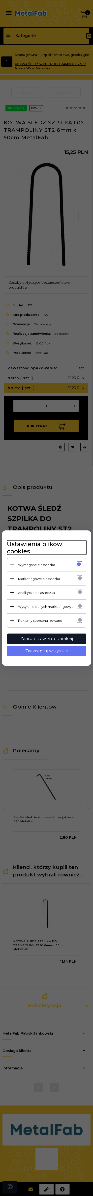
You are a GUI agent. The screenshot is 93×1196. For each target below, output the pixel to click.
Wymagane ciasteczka (36, 565)
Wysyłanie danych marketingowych (46, 606)
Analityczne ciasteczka (36, 592)
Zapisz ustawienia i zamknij (46, 638)
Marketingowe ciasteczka (39, 578)
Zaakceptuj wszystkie (46, 650)
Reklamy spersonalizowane (40, 620)
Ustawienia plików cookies (34, 547)
